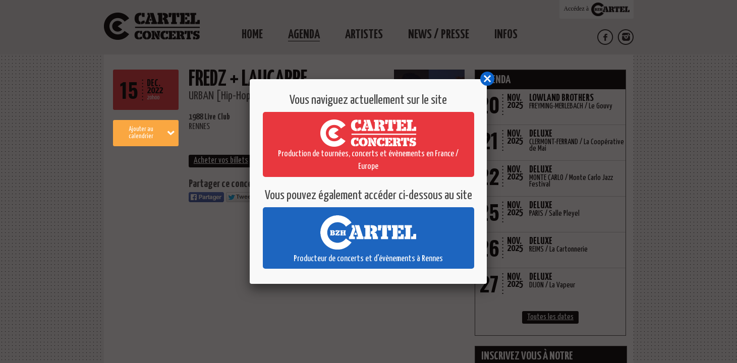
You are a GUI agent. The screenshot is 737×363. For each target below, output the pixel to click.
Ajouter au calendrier (152, 133)
